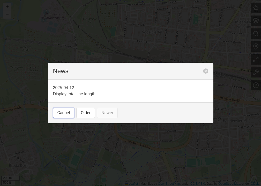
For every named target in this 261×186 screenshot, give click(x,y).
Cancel (63, 112)
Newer (107, 112)
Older (86, 112)
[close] (205, 71)
